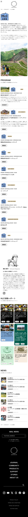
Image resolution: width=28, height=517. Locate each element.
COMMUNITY (6, 9)
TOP (1, 9)
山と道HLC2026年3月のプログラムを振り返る (16, 386)
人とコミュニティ (4, 363)
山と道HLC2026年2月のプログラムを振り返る (16, 400)
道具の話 (8, 321)
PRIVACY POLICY (14, 499)
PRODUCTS (14, 468)
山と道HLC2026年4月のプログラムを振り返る (16, 378)
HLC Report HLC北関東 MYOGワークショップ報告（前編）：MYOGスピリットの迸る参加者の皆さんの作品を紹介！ (21, 315)
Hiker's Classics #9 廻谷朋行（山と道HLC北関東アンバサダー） (21, 356)
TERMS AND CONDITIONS (14, 502)
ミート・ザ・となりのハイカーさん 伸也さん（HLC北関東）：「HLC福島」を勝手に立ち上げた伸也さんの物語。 (6, 357)
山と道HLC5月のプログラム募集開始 (14, 416)
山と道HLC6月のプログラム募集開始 (14, 393)
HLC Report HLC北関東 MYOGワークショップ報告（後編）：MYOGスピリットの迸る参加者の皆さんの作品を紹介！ (7, 315)
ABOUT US (14, 477)
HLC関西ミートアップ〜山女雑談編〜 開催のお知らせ (17, 409)
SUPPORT (14, 471)
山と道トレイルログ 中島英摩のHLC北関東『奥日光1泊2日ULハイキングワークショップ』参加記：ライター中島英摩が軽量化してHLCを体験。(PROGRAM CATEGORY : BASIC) (21, 336)
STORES (14, 474)
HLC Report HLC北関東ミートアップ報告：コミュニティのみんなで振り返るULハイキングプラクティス (7, 334)
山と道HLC (3, 321)
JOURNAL (14, 462)
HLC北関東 (12, 9)
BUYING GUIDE (14, 508)
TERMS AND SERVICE (14, 505)
